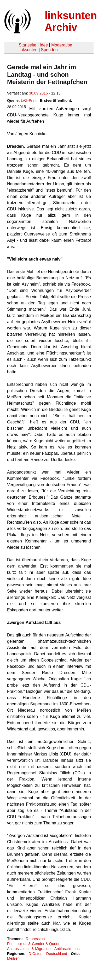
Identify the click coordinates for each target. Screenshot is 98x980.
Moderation (61, 45)
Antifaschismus (67, 949)
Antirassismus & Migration (28, 949)
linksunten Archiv (71, 21)
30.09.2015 (38, 93)
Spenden (49, 50)
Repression (35, 939)
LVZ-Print (29, 100)
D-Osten (35, 954)
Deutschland (56, 954)
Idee (44, 45)
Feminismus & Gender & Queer (33, 944)
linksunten (28, 50)
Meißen (13, 958)
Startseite (27, 45)
